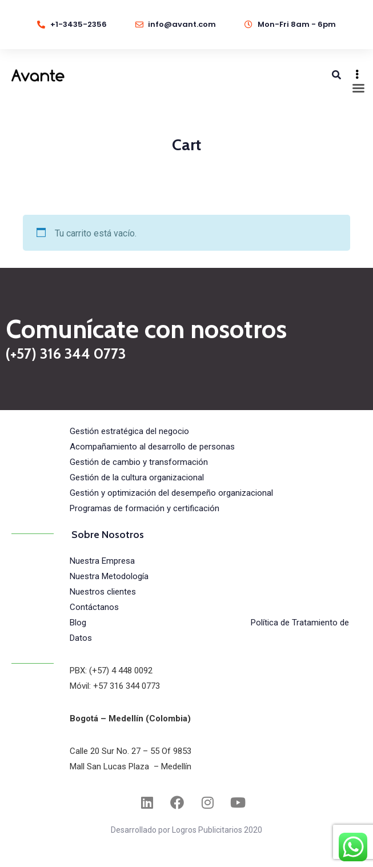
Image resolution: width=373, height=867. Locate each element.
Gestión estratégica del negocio (129, 431)
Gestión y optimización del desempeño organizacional (171, 493)
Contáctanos (94, 607)
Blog (78, 622)
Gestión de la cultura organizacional (137, 477)
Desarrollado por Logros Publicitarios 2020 (186, 829)
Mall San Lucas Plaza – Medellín (130, 766)
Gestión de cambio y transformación (139, 462)
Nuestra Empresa (102, 561)
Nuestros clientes (103, 592)
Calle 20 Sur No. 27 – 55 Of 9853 (130, 751)
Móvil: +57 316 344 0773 (115, 686)
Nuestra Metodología (109, 576)
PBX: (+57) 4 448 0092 (111, 670)
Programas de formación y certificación (144, 508)
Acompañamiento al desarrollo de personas (152, 446)
